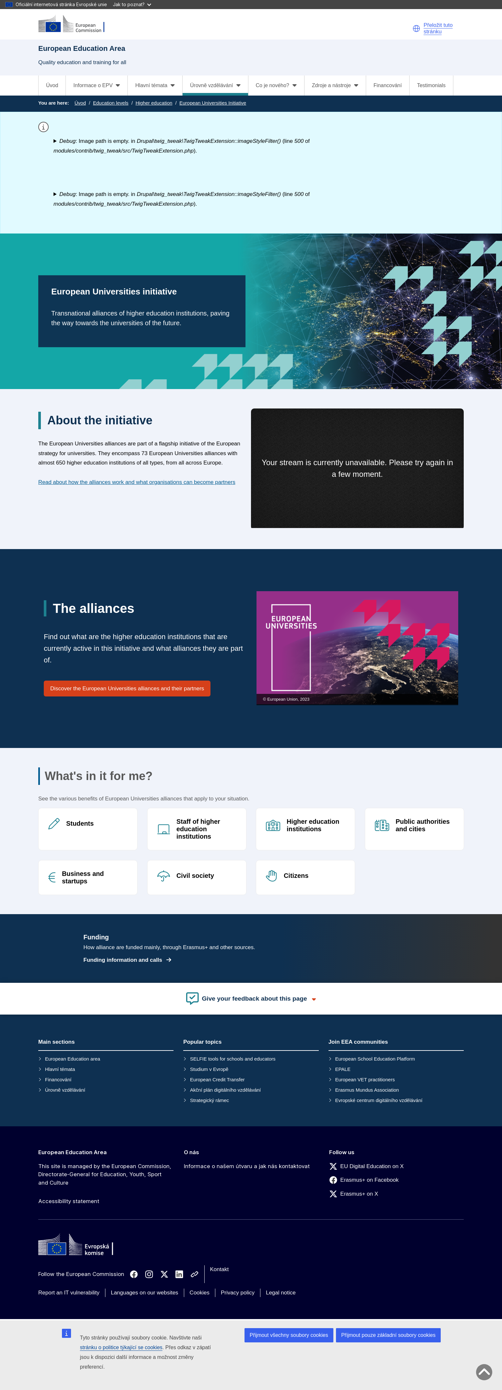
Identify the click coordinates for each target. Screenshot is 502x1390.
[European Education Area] (75, 24)
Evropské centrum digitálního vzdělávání (378, 1100)
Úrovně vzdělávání (65, 1090)
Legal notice (281, 1293)
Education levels (110, 103)
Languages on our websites (144, 1293)
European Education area (72, 1059)
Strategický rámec (209, 1100)
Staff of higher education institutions (198, 829)
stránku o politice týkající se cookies (121, 1347)
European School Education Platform (375, 1059)
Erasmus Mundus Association (367, 1090)
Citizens (296, 875)
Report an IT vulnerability (69, 1293)
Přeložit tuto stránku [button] (438, 28)
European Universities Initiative (212, 103)
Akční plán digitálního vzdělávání (225, 1090)
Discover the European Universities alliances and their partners (127, 688)
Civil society (195, 875)
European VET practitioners (365, 1079)
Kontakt (219, 1269)
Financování (388, 85)
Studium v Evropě (209, 1069)
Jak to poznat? (132, 4)
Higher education (154, 103)
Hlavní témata (60, 1069)
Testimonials (431, 85)
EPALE (342, 1069)
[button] (416, 28)
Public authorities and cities (423, 825)
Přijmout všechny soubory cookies (289, 1335)
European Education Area (72, 1152)
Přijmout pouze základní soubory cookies (388, 1335)
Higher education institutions (313, 825)
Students (80, 823)
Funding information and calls (127, 960)
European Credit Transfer (217, 1079)
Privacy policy (238, 1293)
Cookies (199, 1293)
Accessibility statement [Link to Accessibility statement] (68, 1201)
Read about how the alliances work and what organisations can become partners (136, 482)
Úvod (52, 85)
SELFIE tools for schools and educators (232, 1059)
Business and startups (83, 877)
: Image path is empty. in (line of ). (182, 146)
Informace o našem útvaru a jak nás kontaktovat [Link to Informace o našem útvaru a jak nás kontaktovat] (247, 1166)
